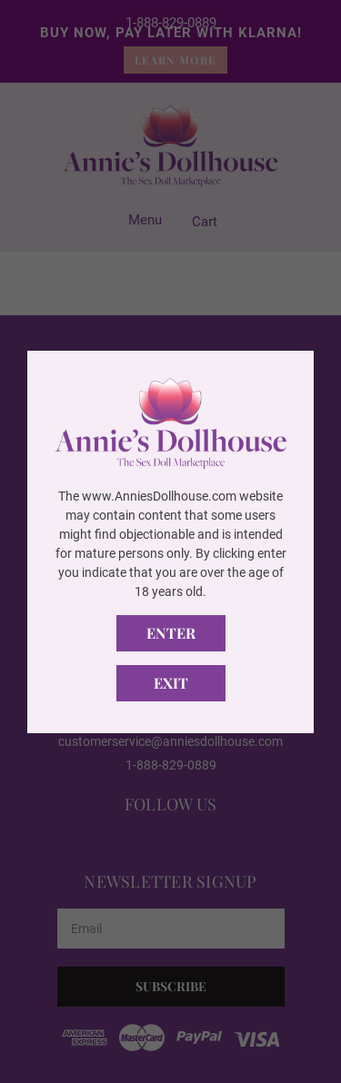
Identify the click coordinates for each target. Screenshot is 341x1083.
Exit (171, 682)
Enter (171, 632)
